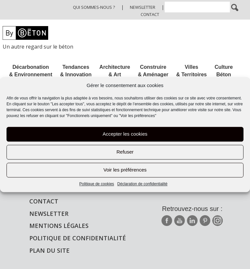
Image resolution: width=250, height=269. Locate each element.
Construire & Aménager (153, 70)
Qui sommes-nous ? (94, 7)
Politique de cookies (96, 184)
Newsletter (142, 7)
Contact (150, 14)
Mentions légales (59, 225)
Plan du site (49, 250)
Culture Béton (224, 70)
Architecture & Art (114, 70)
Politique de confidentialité (77, 238)
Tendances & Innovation (75, 70)
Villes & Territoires (191, 70)
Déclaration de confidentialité (142, 184)
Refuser (125, 152)
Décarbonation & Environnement (30, 70)
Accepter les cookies (125, 134)
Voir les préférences (125, 170)
